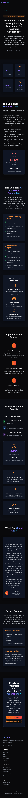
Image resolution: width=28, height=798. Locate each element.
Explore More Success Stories (14, 721)
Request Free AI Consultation (14, 717)
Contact (4, 760)
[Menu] (25, 2)
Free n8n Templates (8, 773)
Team (4, 754)
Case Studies (6, 758)
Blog (4, 775)
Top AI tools (6, 771)
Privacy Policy (6, 782)
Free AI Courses (7, 769)
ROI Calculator (6, 767)
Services (5, 756)
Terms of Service (7, 784)
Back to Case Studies (10, 11)
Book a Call (5, 752)
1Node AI (5, 3)
